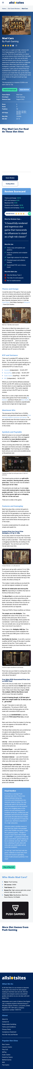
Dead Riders (6, 302)
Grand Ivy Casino (7, 1057)
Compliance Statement (9, 1032)
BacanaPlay (8, 373)
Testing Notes (10, 184)
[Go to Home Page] (16, 2)
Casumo (6, 370)
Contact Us (5, 1022)
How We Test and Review (10, 1034)
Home (4, 8)
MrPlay (4, 1052)
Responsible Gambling (9, 1024)
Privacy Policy (6, 1029)
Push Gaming (9, 52)
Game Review (10, 178)
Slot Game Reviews (14, 8)
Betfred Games (6, 1060)
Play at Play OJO (10, 90)
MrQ (5, 378)
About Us (5, 1019)
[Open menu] (3, 2)
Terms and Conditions (9, 1027)
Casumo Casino (7, 1047)
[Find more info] (16, 46)
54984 (14, 885)
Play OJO (5, 1049)
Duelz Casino (8, 375)
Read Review (24, 90)
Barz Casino (6, 1044)
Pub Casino (5, 1065)
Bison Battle (25, 400)
